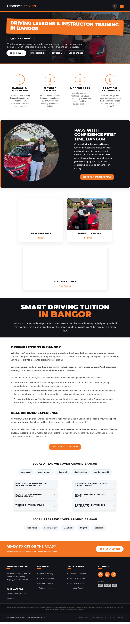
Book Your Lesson (110, 549)
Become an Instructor (78, 574)
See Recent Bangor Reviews (97, 177)
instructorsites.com (99, 618)
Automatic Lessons (47, 588)
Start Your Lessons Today (65, 447)
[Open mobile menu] (122, 6)
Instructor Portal (76, 588)
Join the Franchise (77, 579)
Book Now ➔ (16, 53)
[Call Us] (114, 6)
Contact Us (10, 599)
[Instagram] (107, 575)
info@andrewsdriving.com (16, 594)
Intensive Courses (46, 579)
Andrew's (21, 6)
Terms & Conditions (116, 618)
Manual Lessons (46, 584)
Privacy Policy (84, 618)
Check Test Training (77, 584)
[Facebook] (100, 575)
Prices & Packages (47, 574)
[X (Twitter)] (113, 575)
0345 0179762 (14, 589)
